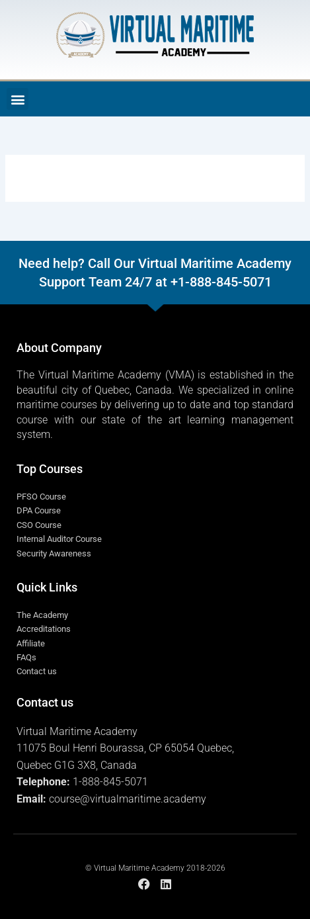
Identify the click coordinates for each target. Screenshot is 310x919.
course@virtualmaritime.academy (127, 799)
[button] (17, 99)
